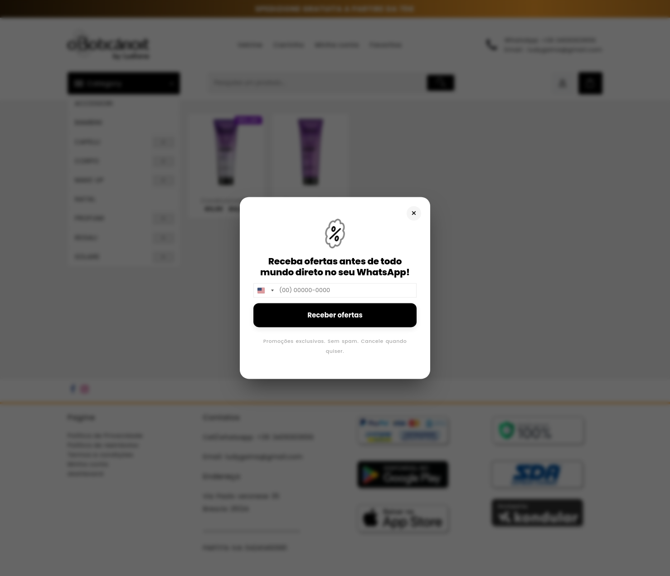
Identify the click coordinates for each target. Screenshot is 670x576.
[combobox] (265, 290)
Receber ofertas (335, 315)
